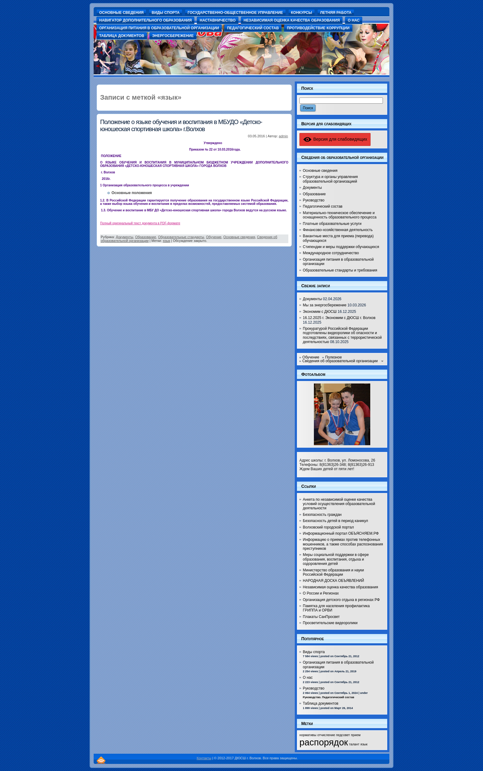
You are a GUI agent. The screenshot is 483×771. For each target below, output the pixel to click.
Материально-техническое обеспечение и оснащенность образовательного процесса (339, 215)
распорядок (323, 742)
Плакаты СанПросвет (321, 617)
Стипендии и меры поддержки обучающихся (341, 247)
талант (354, 744)
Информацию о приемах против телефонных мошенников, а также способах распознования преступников (343, 544)
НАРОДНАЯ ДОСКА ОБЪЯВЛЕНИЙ (333, 580)
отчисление (326, 735)
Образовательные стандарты (181, 237)
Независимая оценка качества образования (340, 587)
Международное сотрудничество (331, 253)
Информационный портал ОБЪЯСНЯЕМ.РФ (341, 533)
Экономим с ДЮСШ (320, 311)
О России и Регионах (321, 593)
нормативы (307, 735)
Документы (124, 237)
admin (283, 136)
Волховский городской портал (328, 527)
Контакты (204, 758)
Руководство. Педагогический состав (328, 697)
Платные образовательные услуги (332, 224)
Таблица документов (320, 703)
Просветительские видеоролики (330, 623)
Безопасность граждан (322, 514)
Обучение (213, 237)
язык (166, 240)
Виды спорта (314, 652)
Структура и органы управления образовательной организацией (330, 179)
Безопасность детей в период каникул (335, 521)
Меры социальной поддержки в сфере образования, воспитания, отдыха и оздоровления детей (336, 559)
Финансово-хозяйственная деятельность (338, 230)
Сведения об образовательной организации (340, 361)
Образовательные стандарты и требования (340, 270)
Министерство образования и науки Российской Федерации (333, 572)
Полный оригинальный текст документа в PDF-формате (140, 223)
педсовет (343, 735)
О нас (308, 677)
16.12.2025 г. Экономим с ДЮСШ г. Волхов (339, 318)
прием (355, 735)
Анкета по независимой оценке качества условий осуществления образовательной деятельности (339, 504)
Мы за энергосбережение (325, 305)
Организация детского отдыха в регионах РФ (341, 600)
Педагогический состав (323, 206)
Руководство (313, 200)
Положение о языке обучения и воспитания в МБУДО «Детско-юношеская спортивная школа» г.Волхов (181, 125)
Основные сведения (239, 237)
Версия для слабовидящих (335, 139)
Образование (145, 237)
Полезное (333, 357)
